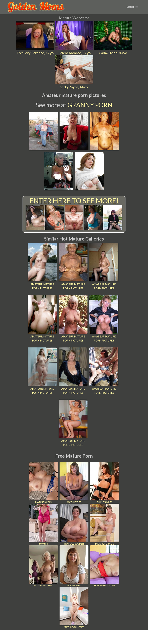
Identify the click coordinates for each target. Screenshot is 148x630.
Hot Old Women (74, 524)
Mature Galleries (74, 607)
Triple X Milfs (104, 482)
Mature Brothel (43, 566)
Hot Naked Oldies (104, 566)
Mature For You (104, 524)
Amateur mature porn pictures (42, 286)
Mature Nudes (43, 482)
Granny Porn (90, 105)
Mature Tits (74, 482)
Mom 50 (43, 524)
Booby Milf (74, 566)
